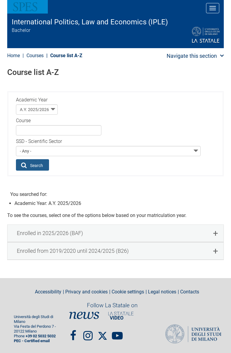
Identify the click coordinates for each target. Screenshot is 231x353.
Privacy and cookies (86, 292)
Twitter (102, 333)
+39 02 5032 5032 (41, 336)
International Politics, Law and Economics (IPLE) (90, 22)
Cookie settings (128, 292)
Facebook (73, 333)
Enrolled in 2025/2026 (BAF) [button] (50, 233)
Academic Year (32, 100)
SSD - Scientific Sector (39, 141)
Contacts (189, 292)
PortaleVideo (121, 315)
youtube (117, 333)
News (84, 315)
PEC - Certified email (32, 341)
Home (13, 55)
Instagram (88, 333)
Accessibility (48, 292)
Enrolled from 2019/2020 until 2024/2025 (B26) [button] (73, 251)
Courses (35, 55)
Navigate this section (192, 56)
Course (23, 120)
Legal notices (162, 292)
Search (32, 165)
